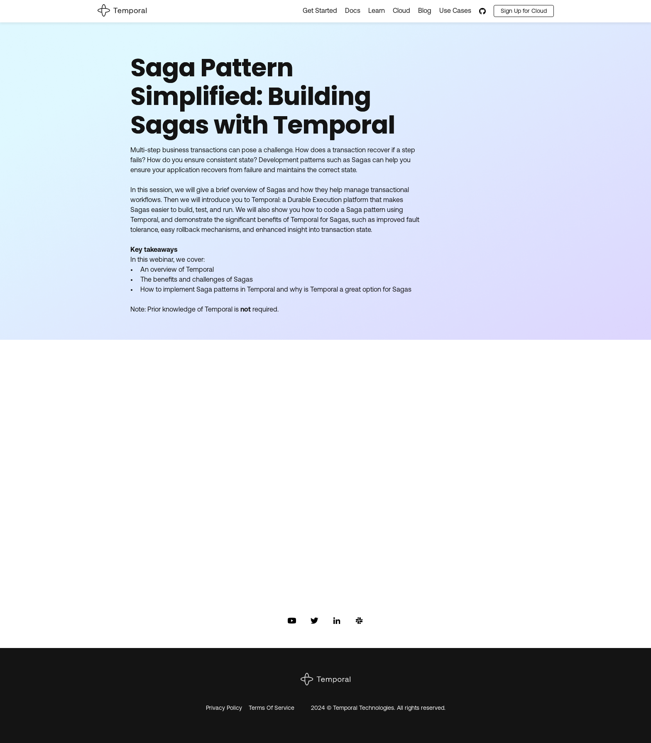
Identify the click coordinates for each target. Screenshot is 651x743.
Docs (352, 11)
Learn (376, 11)
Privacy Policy (224, 708)
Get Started (320, 11)
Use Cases (455, 11)
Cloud (401, 11)
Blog (424, 11)
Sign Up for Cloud (524, 11)
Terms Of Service (271, 708)
